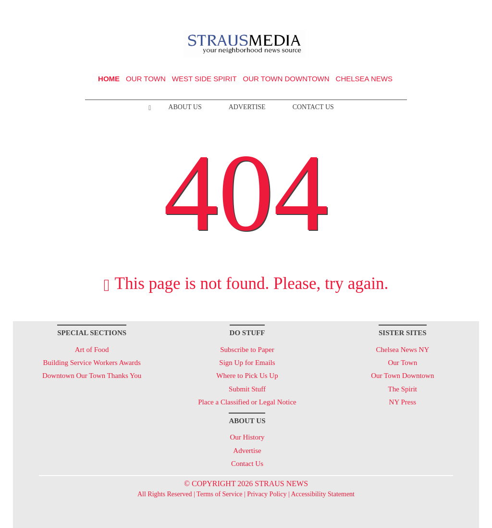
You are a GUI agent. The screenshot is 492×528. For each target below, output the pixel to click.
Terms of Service (219, 494)
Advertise (247, 107)
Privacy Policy (266, 494)
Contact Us (313, 107)
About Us (184, 107)
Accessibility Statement (323, 494)
